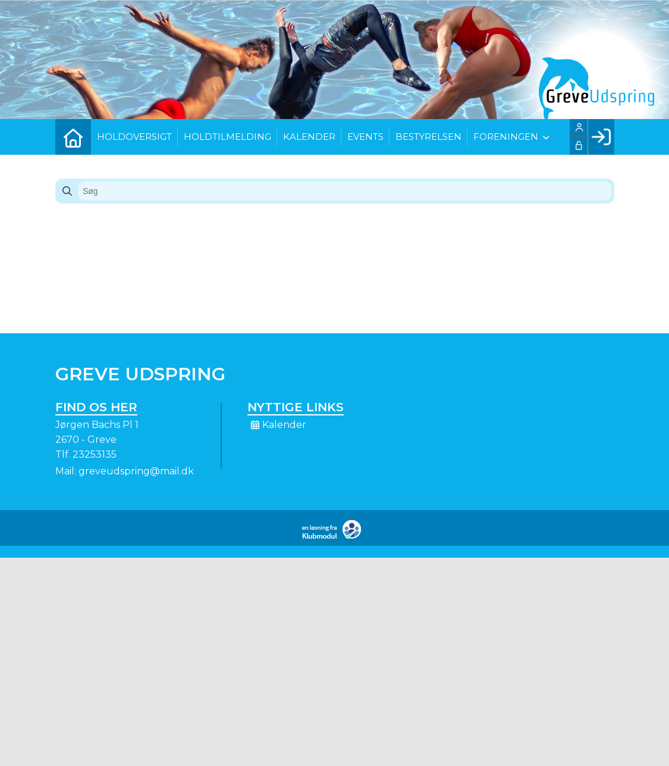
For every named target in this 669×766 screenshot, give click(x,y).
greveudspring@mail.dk (136, 471)
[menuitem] (73, 137)
